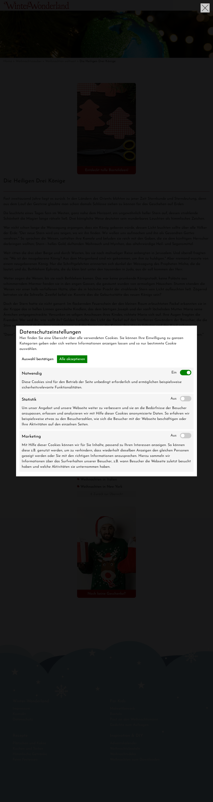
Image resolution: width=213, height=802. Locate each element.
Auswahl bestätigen (38, 359)
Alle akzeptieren (72, 359)
